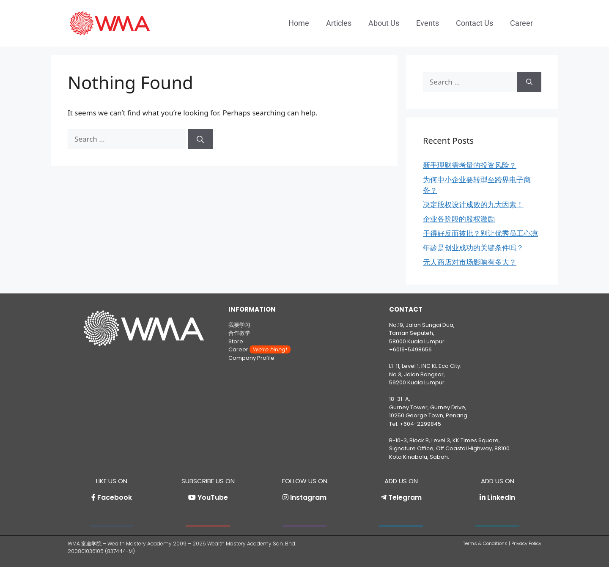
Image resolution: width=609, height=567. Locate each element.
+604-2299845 (420, 424)
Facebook (114, 497)
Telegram (405, 497)
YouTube (213, 497)
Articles (338, 23)
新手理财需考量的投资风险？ (469, 165)
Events (427, 23)
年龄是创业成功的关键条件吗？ (473, 247)
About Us (383, 23)
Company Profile (251, 358)
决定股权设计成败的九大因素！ (473, 204)
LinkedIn (501, 497)
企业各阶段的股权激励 (459, 219)
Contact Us (474, 23)
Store (235, 341)
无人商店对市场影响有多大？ (469, 262)
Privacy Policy (526, 543)
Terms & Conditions (485, 543)
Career (521, 23)
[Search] (200, 139)
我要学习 (239, 325)
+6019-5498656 (410, 349)
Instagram (308, 497)
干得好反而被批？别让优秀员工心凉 (480, 233)
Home (298, 23)
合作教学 (239, 333)
